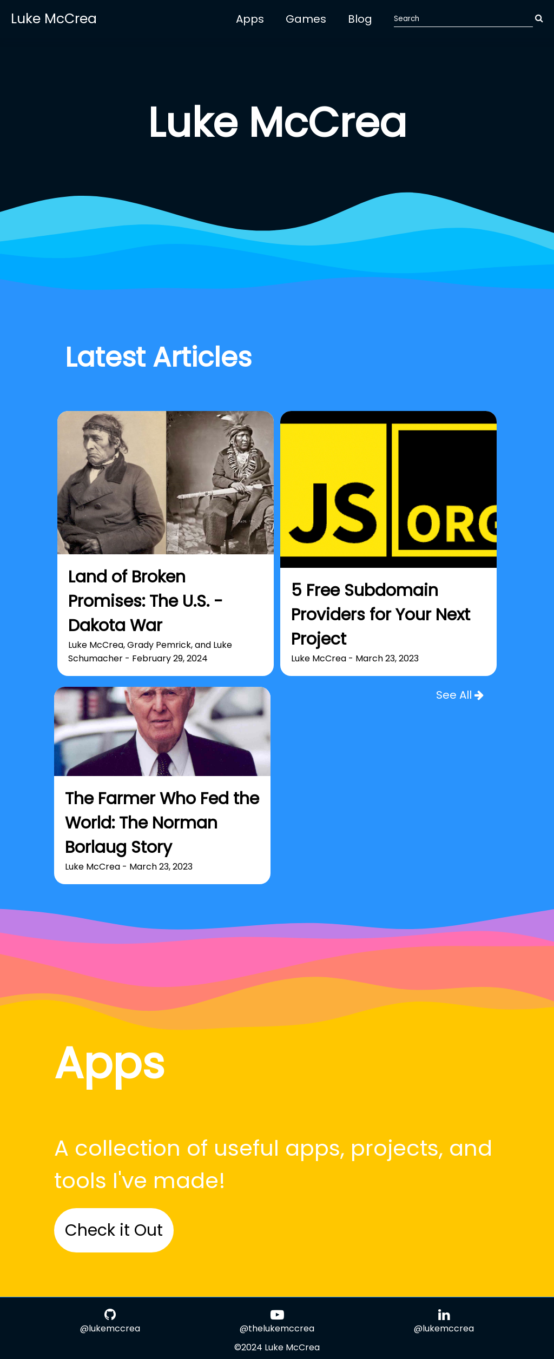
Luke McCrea (54, 18)
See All (460, 694)
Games (306, 18)
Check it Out (114, 1230)
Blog (360, 18)
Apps (250, 18)
